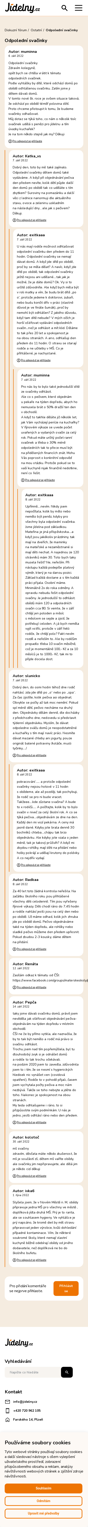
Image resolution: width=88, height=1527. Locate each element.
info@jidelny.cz (21, 1402)
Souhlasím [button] (43, 1488)
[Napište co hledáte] (39, 1372)
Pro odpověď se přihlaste (27, 141)
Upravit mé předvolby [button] (43, 1513)
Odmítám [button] (43, 1501)
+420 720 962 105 (23, 1411)
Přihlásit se (66, 1288)
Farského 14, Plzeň (24, 1419)
